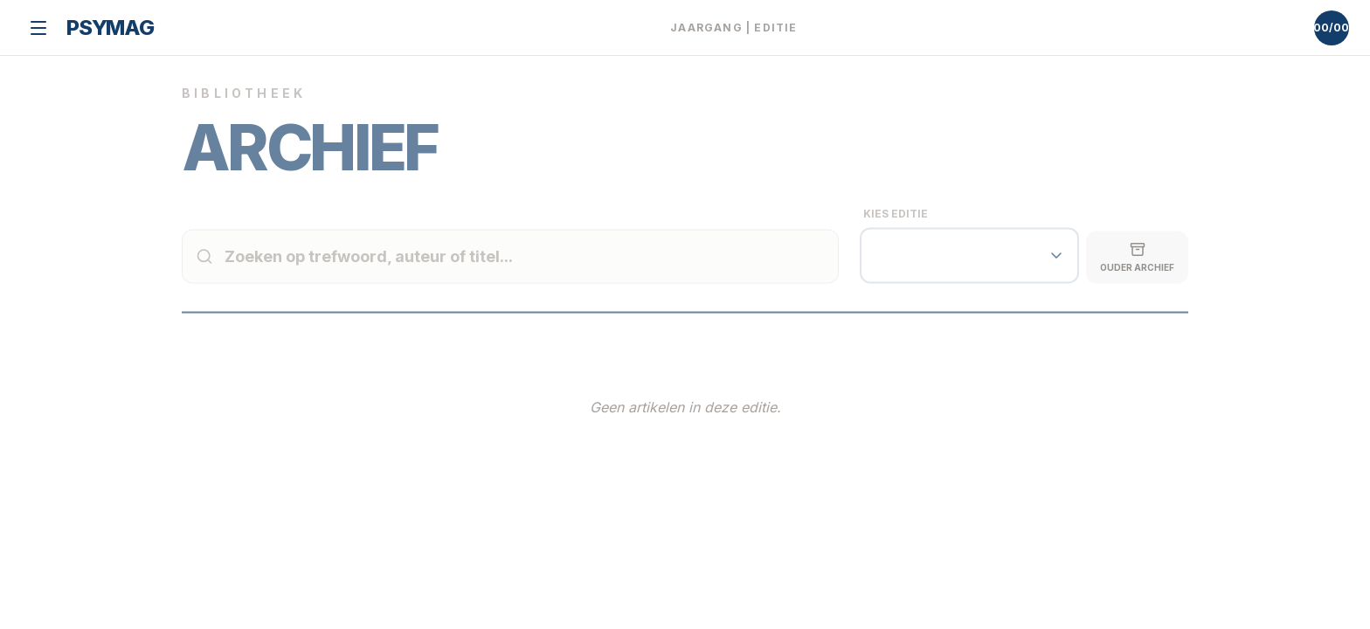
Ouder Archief (1137, 271)
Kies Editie (895, 228)
